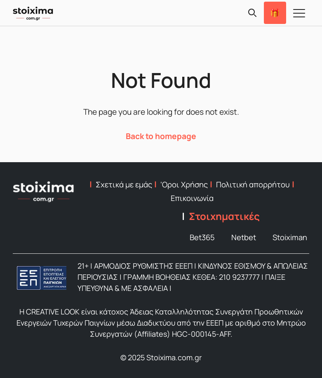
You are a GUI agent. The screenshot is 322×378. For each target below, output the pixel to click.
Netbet (243, 237)
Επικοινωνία (192, 198)
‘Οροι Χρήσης (184, 184)
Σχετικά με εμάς (124, 184)
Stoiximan (290, 237)
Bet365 (202, 237)
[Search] (252, 13)
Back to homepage (161, 136)
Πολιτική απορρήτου (253, 184)
